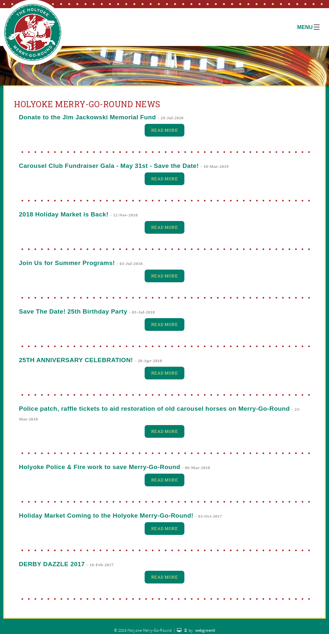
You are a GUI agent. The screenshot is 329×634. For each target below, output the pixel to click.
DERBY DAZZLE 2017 (52, 564)
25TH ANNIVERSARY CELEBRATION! (76, 360)
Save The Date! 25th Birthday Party (73, 311)
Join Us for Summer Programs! (67, 262)
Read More (164, 130)
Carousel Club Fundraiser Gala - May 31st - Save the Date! (109, 165)
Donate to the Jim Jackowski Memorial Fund (87, 117)
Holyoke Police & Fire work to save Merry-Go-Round (99, 467)
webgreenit (205, 630)
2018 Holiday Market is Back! (63, 214)
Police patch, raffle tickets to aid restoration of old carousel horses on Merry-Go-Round (154, 408)
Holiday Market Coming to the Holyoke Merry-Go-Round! (106, 515)
